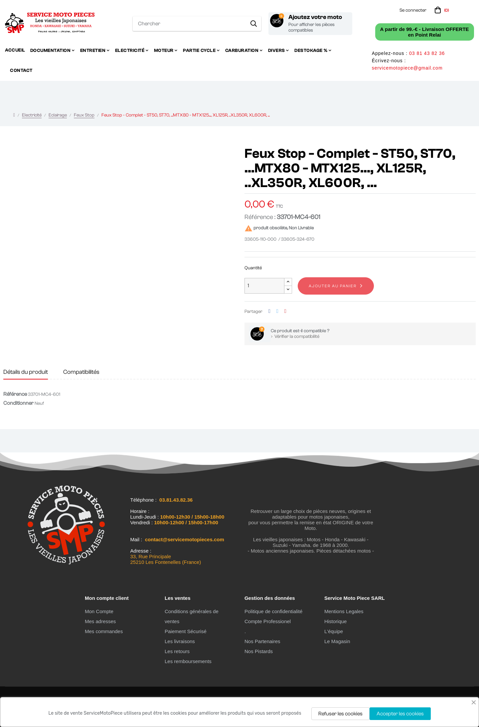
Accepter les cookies (400, 714)
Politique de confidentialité (273, 611)
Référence (15, 394)
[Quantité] (264, 286)
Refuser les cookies (340, 714)
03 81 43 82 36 (427, 53)
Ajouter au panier (333, 286)
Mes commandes (104, 631)
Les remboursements (188, 661)
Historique (335, 621)
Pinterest (285, 311)
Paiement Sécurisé (186, 631)
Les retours (177, 651)
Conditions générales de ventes (192, 616)
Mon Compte (99, 611)
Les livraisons (180, 641)
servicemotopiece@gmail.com (407, 68)
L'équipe (333, 631)
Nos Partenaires (262, 641)
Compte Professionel (267, 621)
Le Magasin (337, 641)
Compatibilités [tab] (81, 371)
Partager (269, 311)
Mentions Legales (344, 611)
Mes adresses (100, 621)
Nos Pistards (258, 651)
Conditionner (18, 403)
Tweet (277, 311)
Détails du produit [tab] (25, 371)
